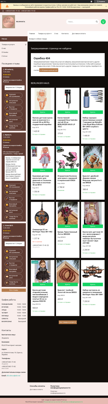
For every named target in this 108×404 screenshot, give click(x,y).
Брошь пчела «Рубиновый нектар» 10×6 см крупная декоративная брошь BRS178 (13, 168)
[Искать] (96, 21)
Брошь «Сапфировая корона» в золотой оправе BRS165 (13, 160)
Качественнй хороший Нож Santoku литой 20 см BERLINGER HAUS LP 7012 (67, 122)
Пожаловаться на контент (52, 402)
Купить (42, 112)
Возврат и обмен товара (38, 39)
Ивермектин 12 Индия (14, 87)
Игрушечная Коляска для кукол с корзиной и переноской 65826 (67, 178)
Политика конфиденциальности (72, 402)
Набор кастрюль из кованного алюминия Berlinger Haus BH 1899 (92, 292)
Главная (32, 33)
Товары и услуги (44, 33)
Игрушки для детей (49, 70)
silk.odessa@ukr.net (13, 376)
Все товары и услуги (67, 322)
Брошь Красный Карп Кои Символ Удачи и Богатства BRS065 (13, 176)
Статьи (4, 56)
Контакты (65, 33)
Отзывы (5, 52)
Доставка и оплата (79, 33)
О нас (56, 33)
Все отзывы (13, 290)
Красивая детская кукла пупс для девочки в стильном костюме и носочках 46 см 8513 (42, 180)
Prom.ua (64, 400)
